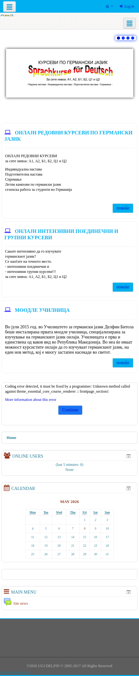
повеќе (123, 208)
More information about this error (30, 399)
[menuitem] (109, 6)
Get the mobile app (14, 672)
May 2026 (69, 501)
